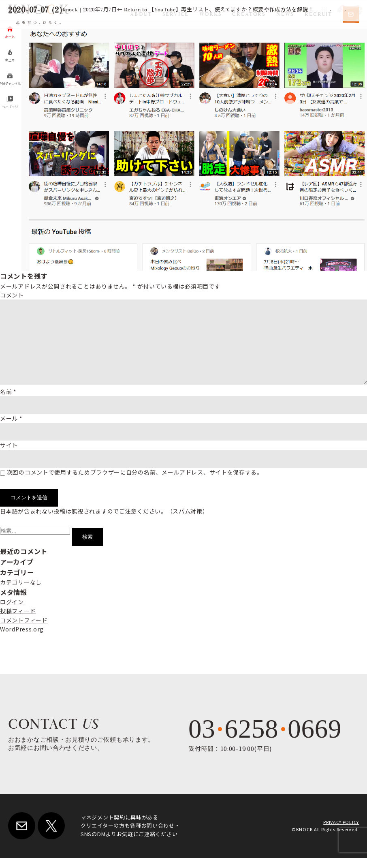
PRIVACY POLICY (341, 822)
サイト (9, 445)
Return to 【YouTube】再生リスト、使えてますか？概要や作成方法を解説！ (215, 9)
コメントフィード (24, 620)
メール (11, 418)
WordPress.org (22, 629)
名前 (8, 391)
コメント (12, 295)
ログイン (12, 602)
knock (70, 9)
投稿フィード (18, 611)
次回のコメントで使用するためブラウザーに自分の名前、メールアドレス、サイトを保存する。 (135, 472)
